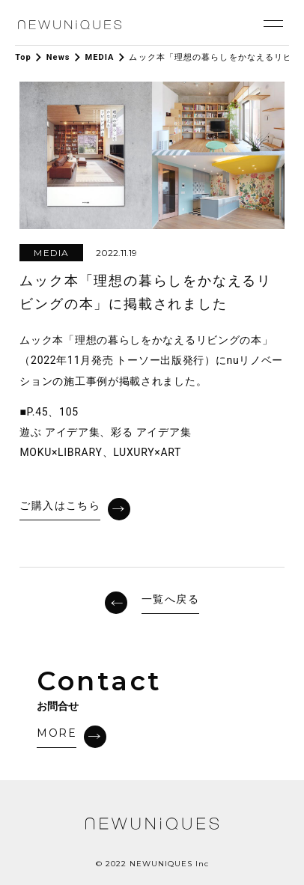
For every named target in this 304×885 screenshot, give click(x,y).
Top (23, 57)
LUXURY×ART (147, 452)
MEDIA (99, 57)
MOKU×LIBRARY (60, 452)
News (58, 57)
